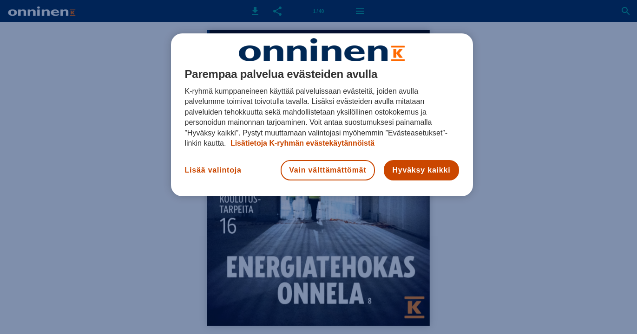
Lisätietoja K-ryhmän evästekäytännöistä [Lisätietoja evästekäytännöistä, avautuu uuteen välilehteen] (301, 143)
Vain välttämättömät (327, 170)
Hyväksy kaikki (421, 170)
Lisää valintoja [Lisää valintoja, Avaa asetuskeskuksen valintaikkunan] (213, 170)
